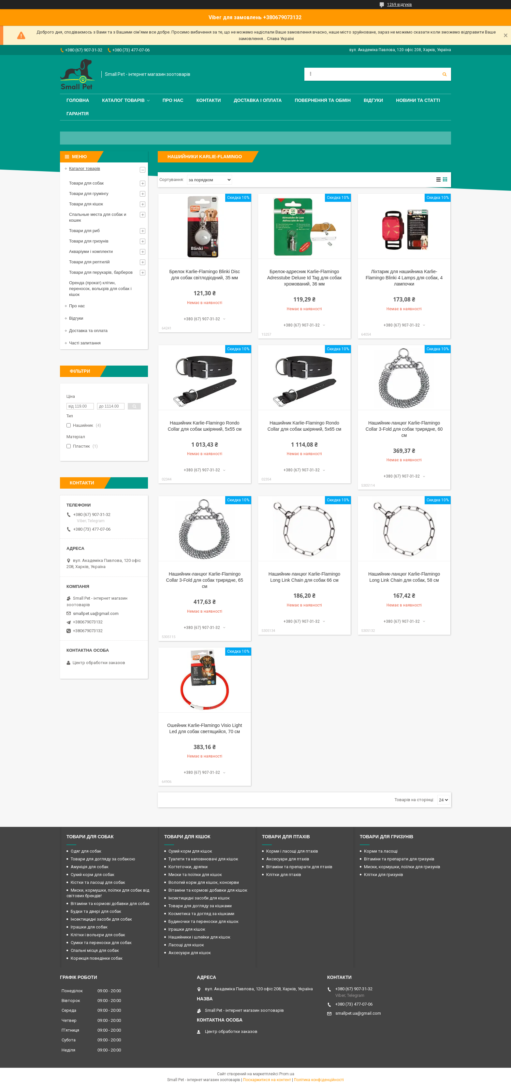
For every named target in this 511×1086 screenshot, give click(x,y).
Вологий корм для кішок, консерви (203, 882)
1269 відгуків (399, 4)
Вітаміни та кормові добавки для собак (110, 903)
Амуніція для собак (90, 866)
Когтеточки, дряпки (188, 866)
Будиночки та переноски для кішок (203, 921)
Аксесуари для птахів (287, 858)
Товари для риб (84, 230)
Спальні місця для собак (95, 950)
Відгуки (373, 100)
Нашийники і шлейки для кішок (199, 937)
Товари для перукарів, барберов (101, 272)
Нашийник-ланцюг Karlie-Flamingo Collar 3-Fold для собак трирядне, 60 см (404, 429)
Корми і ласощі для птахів (292, 851)
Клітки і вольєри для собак (98, 934)
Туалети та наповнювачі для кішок (203, 858)
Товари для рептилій (89, 261)
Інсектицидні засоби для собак (101, 919)
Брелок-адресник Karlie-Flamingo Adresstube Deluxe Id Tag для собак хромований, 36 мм (304, 277)
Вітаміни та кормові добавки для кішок (207, 890)
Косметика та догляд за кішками (201, 913)
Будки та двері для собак (96, 911)
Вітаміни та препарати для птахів (299, 866)
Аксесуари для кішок (189, 952)
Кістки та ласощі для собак (98, 882)
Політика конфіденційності (319, 1080)
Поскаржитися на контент (267, 1080)
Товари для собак (86, 183)
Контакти (209, 100)
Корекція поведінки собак (97, 958)
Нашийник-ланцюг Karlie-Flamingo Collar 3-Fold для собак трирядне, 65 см (204, 580)
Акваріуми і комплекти (91, 251)
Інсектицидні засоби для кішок (199, 898)
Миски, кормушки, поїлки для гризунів (402, 866)
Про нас (173, 100)
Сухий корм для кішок (190, 851)
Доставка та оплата (88, 330)
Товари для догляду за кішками (200, 905)
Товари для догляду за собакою (103, 858)
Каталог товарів (123, 100)
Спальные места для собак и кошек (97, 217)
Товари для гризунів (89, 241)
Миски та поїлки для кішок (195, 874)
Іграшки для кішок (186, 929)
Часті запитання (85, 343)
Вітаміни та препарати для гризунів (399, 858)
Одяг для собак (86, 851)
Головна (77, 100)
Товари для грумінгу (89, 193)
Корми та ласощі (381, 851)
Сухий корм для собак (92, 874)
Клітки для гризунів (383, 874)
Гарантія (77, 113)
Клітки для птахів (283, 874)
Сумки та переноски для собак (101, 942)
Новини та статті (418, 100)
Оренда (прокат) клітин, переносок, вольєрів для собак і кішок (100, 288)
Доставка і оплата (258, 100)
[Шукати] (444, 74)
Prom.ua (286, 1074)
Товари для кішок (86, 204)
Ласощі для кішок (186, 944)
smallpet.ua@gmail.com (96, 613)
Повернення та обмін (323, 100)
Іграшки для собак (89, 927)
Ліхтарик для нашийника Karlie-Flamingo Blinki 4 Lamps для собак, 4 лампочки (404, 277)
